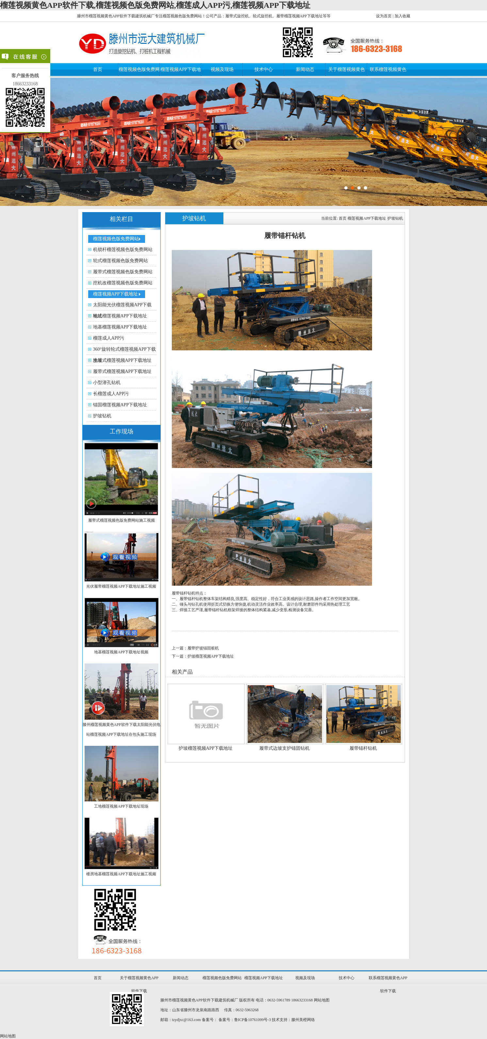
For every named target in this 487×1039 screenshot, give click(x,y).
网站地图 (322, 1000)
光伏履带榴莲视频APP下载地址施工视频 (121, 586)
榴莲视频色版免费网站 (116, 238)
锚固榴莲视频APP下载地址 (120, 404)
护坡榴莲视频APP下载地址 (206, 748)
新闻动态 (305, 69)
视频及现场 (222, 69)
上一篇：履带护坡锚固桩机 (195, 648)
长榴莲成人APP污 (111, 393)
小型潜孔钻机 (107, 382)
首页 (97, 69)
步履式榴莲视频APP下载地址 (122, 360)
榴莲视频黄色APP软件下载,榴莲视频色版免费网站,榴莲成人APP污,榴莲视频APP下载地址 (155, 5)
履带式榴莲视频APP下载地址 (122, 371)
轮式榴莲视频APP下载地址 (120, 315)
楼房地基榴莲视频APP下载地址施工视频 (121, 874)
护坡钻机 (102, 415)
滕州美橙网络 (303, 1019)
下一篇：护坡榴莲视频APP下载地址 (203, 656)
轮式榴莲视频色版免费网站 (120, 260)
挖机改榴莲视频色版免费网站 (123, 282)
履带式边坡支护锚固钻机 (284, 748)
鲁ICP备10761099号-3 (252, 1019)
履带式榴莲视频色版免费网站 (123, 271)
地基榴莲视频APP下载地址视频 (121, 652)
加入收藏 (402, 16)
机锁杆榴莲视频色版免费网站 (123, 249)
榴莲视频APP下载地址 (115, 294)
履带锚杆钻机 (363, 748)
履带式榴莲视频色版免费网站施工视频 (121, 520)
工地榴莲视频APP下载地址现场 (121, 806)
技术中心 (263, 69)
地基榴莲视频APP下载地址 (120, 327)
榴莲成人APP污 (108, 338)
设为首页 (384, 16)
